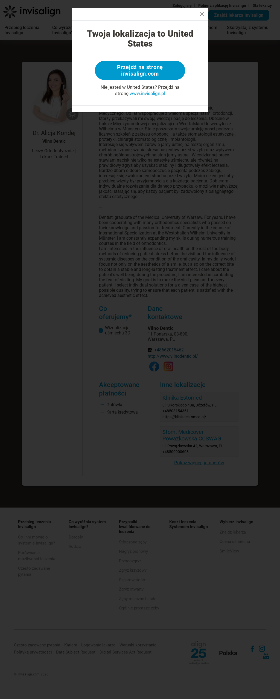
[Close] (202, 14)
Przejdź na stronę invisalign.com (140, 70)
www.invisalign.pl (147, 93)
